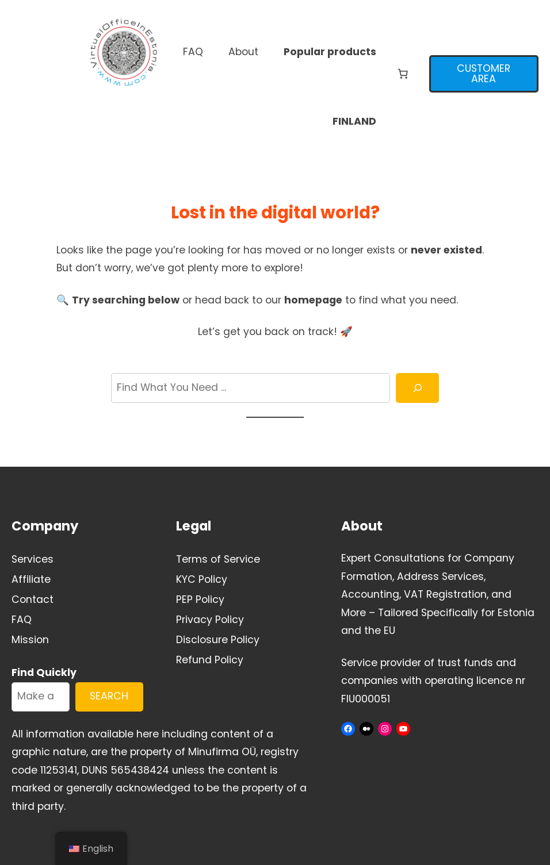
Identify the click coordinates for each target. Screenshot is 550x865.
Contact (33, 599)
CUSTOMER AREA (483, 73)
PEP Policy (200, 599)
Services (33, 559)
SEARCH (109, 696)
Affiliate (31, 579)
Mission (30, 640)
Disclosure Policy (217, 640)
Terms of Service (218, 559)
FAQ (22, 619)
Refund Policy (209, 660)
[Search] (417, 387)
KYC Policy (201, 579)
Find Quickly (44, 672)
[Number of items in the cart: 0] (402, 74)
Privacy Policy (210, 619)
